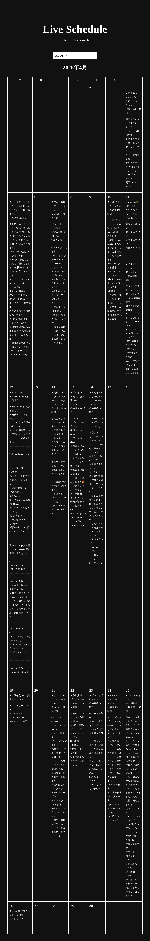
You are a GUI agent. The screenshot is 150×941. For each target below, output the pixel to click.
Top (65, 40)
